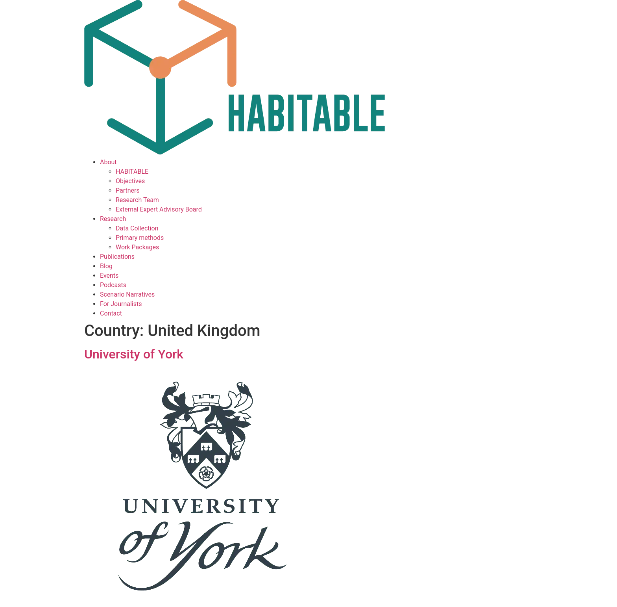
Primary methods (140, 237)
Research (113, 219)
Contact (111, 313)
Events (109, 275)
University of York (133, 354)
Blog (106, 266)
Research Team (137, 200)
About (108, 162)
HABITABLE (132, 171)
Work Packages (137, 247)
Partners (128, 190)
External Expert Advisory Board (159, 209)
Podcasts (113, 285)
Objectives (130, 181)
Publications (117, 256)
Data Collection (137, 228)
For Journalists (121, 304)
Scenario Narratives (127, 294)
